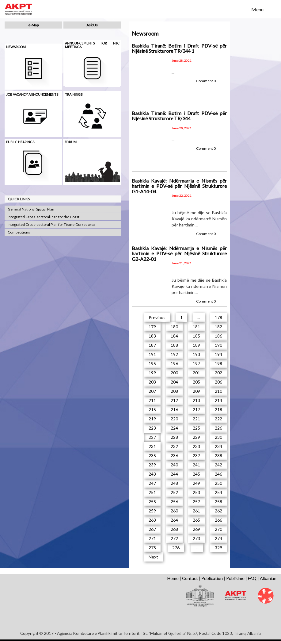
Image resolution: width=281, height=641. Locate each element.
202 (218, 372)
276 (176, 547)
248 (174, 483)
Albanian (268, 578)
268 (174, 529)
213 (196, 400)
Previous (157, 317)
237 (196, 455)
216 (174, 409)
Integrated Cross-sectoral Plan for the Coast (43, 216)
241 (196, 464)
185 (196, 335)
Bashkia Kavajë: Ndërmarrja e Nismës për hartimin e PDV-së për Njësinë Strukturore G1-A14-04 (179, 186)
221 (196, 418)
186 (218, 335)
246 (218, 474)
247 (152, 483)
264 (174, 520)
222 (218, 418)
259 (152, 510)
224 (174, 428)
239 (152, 464)
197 (196, 363)
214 (218, 400)
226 (218, 428)
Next (153, 556)
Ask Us (92, 25)
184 (174, 335)
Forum (71, 142)
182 (218, 326)
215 (152, 409)
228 (174, 437)
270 (218, 529)
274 (218, 538)
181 (196, 326)
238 (218, 455)
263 (152, 520)
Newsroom (16, 47)
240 (174, 464)
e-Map (33, 25)
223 (152, 428)
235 (152, 455)
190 (218, 345)
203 (152, 381)
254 (218, 492)
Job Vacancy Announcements (32, 94)
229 (196, 437)
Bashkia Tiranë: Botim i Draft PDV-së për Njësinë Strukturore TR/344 (179, 116)
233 (196, 446)
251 (152, 492)
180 (174, 326)
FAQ (252, 578)
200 (174, 372)
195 (152, 363)
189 (196, 345)
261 (196, 510)
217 (196, 409)
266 (218, 520)
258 (218, 501)
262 (218, 510)
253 (196, 492)
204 (174, 381)
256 (174, 501)
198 (218, 363)
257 (196, 501)
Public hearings (20, 142)
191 (152, 354)
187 (152, 345)
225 (196, 428)
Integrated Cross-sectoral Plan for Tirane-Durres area (51, 224)
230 (218, 437)
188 (174, 345)
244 (174, 474)
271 (152, 538)
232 (174, 446)
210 (218, 391)
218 (218, 409)
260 (174, 510)
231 (152, 446)
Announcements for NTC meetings (92, 45)
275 (152, 547)
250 (218, 483)
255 (152, 501)
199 (152, 372)
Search (242, 9)
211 (152, 400)
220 (174, 418)
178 (218, 317)
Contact (190, 578)
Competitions (19, 232)
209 (196, 391)
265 (196, 520)
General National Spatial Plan (31, 209)
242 (218, 464)
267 (152, 529)
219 (152, 418)
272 (174, 538)
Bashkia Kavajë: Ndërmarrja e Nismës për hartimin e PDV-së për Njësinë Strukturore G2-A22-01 (179, 253)
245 (196, 474)
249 (196, 483)
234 (218, 446)
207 (152, 391)
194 (218, 354)
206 (218, 381)
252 (174, 492)
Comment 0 (206, 81)
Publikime (235, 578)
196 (174, 363)
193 (196, 354)
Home (173, 578)
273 (196, 538)
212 (174, 400)
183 (152, 335)
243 (152, 474)
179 (152, 326)
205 (196, 381)
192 (174, 354)
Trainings (73, 94)
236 (174, 455)
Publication (212, 578)
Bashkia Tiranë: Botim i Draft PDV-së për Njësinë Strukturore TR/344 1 (179, 48)
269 (196, 529)
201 (196, 372)
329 (218, 547)
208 (174, 391)
